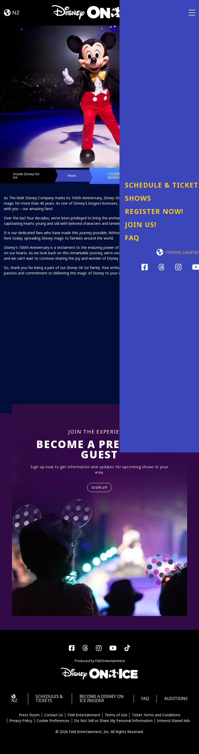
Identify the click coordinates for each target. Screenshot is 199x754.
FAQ (142, 703)
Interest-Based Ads (174, 725)
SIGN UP (99, 491)
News (80, 177)
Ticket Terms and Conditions (156, 720)
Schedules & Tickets (49, 703)
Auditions (174, 703)
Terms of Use (116, 720)
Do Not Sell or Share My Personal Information (113, 725)
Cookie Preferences (53, 725)
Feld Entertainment (84, 720)
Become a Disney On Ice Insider (98, 703)
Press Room (28, 720)
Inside (26, 177)
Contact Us (53, 720)
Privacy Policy (20, 725)
